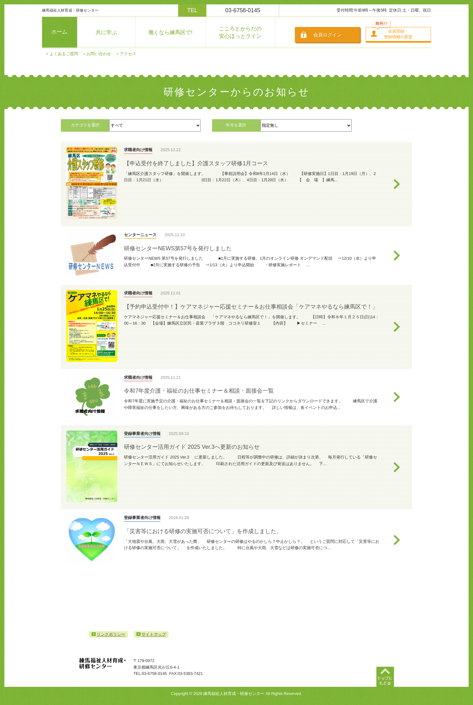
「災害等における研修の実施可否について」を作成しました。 (203, 531)
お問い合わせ (99, 53)
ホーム (59, 32)
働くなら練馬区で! (170, 32)
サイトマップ (153, 634)
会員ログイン (327, 34)
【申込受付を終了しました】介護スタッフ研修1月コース (196, 163)
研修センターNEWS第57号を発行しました (178, 248)
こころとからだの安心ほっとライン (240, 32)
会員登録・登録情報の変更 (398, 34)
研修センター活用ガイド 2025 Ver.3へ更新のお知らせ (192, 447)
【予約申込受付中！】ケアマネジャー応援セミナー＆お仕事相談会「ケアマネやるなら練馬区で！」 (251, 307)
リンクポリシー (111, 634)
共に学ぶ (106, 32)
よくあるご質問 (64, 53)
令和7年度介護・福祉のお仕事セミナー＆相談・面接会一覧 (199, 391)
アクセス (128, 53)
